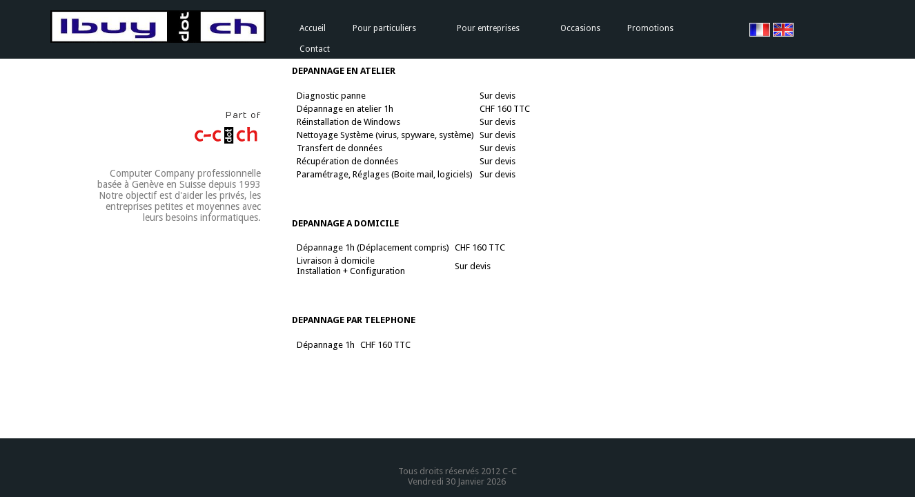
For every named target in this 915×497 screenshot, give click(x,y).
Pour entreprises (488, 28)
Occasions (580, 28)
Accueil (312, 28)
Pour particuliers (384, 28)
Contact (314, 49)
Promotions (650, 28)
